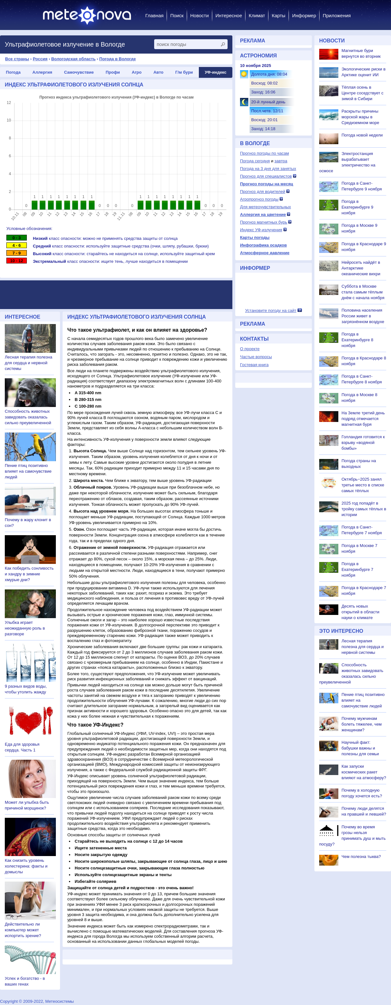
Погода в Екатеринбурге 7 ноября (357, 569)
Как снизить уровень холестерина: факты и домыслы (26, 866)
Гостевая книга (254, 364)
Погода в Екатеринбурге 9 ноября (357, 207)
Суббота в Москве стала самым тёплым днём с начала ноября (363, 292)
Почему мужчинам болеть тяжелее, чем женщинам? (362, 724)
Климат (257, 15)
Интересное (228, 15)
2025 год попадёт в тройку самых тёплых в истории (364, 509)
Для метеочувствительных (265, 206)
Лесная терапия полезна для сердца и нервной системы (28, 363)
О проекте (249, 348)
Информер (304, 15)
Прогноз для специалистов (266, 176)
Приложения (337, 15)
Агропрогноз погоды (259, 199)
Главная (154, 15)
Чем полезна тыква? (361, 856)
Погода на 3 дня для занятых (268, 168)
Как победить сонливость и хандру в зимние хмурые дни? (29, 574)
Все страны (17, 58)
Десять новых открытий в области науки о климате (360, 612)
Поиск (177, 15)
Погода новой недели (362, 135)
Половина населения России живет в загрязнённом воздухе (363, 316)
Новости (199, 15)
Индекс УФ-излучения (261, 229)
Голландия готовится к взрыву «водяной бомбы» (363, 442)
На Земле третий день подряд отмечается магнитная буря (363, 418)
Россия (40, 58)
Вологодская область (73, 58)
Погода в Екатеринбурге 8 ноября (357, 340)
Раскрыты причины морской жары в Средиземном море (360, 117)
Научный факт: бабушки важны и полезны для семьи (360, 748)
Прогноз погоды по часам (264, 153)
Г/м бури (184, 72)
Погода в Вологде (117, 58)
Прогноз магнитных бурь (263, 222)
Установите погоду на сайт (271, 310)
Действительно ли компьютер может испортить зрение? (23, 930)
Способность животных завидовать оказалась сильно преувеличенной (28, 417)
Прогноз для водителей (262, 191)
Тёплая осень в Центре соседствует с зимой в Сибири (362, 93)
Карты (278, 15)
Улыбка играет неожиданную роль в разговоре (25, 628)
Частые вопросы (256, 356)
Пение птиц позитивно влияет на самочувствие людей (28, 471)
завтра (280, 161)
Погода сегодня (255, 161)
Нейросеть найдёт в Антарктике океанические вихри (361, 268)
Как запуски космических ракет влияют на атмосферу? (364, 772)
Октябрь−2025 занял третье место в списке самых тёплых (363, 485)
